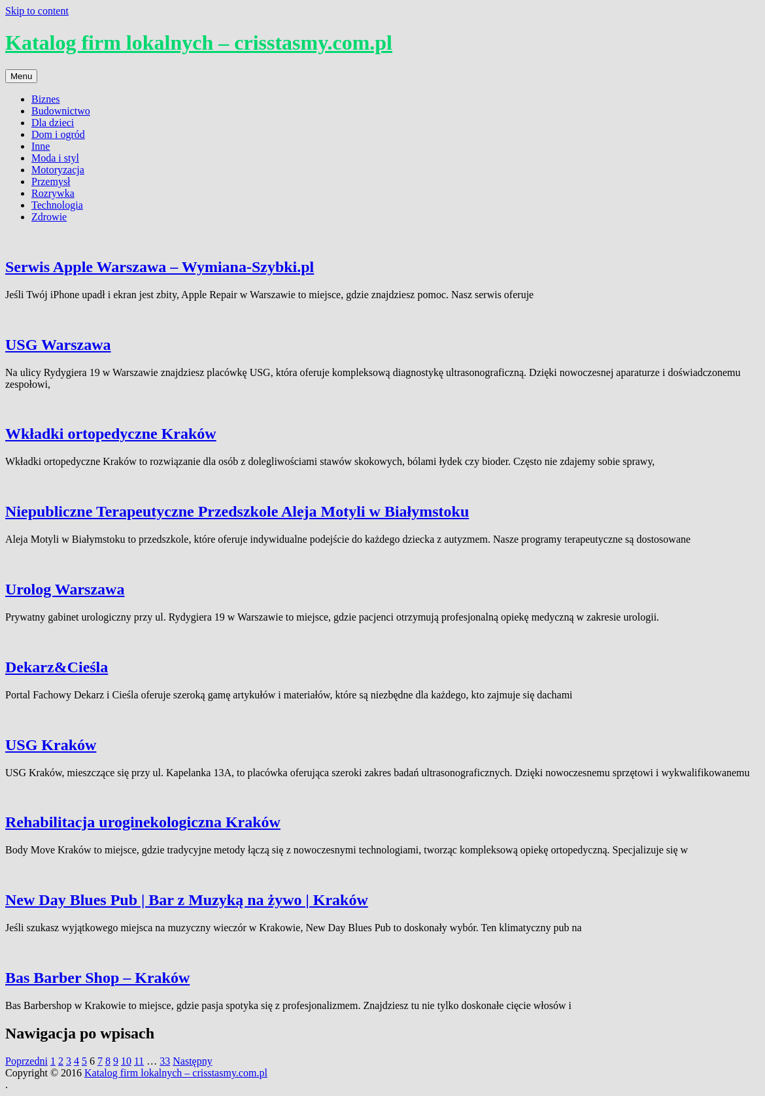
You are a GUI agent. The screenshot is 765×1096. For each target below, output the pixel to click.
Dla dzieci (52, 122)
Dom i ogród (58, 134)
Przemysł (51, 181)
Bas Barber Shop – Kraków (97, 977)
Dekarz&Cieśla (56, 667)
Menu (21, 76)
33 (165, 1061)
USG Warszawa (58, 344)
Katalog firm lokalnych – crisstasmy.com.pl (198, 42)
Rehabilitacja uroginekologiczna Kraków (142, 822)
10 (126, 1061)
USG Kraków (50, 744)
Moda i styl (55, 157)
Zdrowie (49, 216)
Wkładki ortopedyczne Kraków (110, 433)
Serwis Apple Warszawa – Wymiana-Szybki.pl (159, 266)
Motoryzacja (57, 169)
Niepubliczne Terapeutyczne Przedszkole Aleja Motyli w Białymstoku (237, 511)
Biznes (45, 99)
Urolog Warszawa (64, 589)
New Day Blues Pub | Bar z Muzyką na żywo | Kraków (186, 899)
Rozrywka (53, 193)
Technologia (57, 205)
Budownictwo (60, 110)
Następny (192, 1061)
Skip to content (37, 10)
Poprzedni (26, 1061)
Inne (40, 146)
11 (139, 1061)
